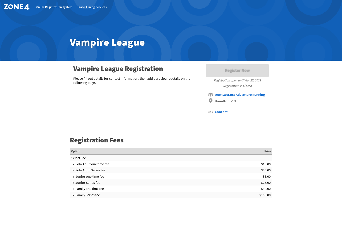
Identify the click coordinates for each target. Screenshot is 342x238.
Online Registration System (54, 7)
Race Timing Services (93, 7)
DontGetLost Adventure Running (236, 94)
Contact (218, 112)
